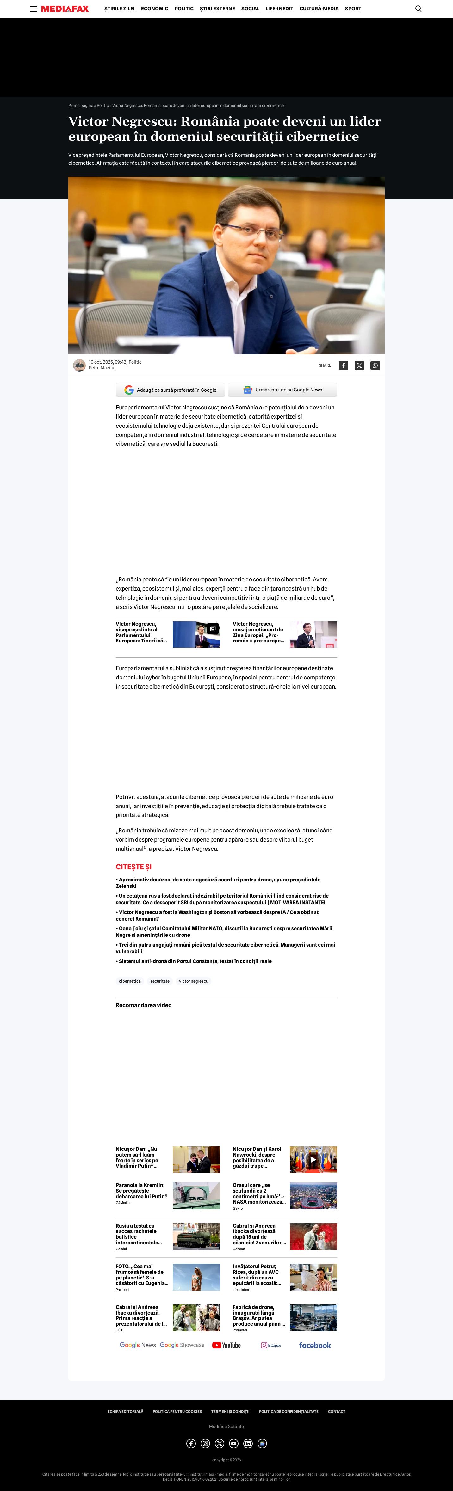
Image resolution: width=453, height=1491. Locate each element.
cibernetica (130, 981)
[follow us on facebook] (315, 1345)
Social (250, 8)
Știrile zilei (119, 8)
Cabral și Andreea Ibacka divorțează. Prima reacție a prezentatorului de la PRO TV (141, 1315)
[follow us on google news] (138, 1346)
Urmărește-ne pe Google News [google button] (282, 390)
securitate (160, 981)
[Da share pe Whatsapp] (375, 365)
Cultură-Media (319, 8)
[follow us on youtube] (226, 1346)
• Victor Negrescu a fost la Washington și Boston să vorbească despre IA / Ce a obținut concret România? (217, 915)
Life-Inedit (279, 8)
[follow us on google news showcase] (182, 1346)
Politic (184, 8)
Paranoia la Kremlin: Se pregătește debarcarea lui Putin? (141, 1190)
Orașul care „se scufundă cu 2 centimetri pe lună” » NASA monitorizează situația (258, 1193)
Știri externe (217, 8)
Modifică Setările (226, 1426)
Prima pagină (80, 105)
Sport (353, 8)
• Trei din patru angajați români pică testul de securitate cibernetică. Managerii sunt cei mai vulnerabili (225, 948)
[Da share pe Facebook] (343, 365)
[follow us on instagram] (271, 1346)
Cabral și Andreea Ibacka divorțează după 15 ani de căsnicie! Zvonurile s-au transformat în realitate (258, 1234)
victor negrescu (193, 981)
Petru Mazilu (101, 367)
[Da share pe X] (359, 365)
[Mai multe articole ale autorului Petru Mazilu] (79, 365)
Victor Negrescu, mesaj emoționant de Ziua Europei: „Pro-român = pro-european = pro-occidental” (260, 632)
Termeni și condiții (230, 1411)
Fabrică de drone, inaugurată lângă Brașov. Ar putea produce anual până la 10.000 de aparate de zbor (259, 1315)
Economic (154, 8)
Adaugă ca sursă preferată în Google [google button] (170, 390)
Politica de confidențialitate (289, 1411)
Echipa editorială (125, 1411)
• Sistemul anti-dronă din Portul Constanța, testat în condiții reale (194, 961)
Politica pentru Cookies (177, 1411)
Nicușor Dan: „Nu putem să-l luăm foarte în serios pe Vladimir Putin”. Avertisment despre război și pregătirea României (139, 1157)
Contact (336, 1411)
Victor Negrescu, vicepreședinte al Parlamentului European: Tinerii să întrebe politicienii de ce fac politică (141, 632)
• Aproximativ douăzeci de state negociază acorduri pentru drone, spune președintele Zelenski (218, 883)
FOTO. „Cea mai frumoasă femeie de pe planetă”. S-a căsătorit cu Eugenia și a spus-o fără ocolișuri (140, 1275)
